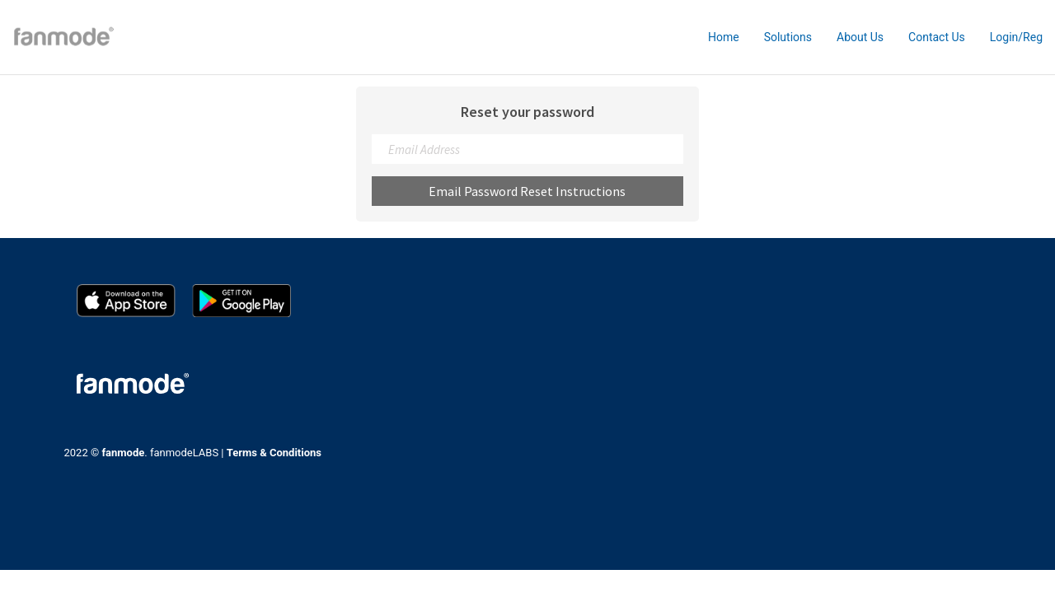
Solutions (788, 37)
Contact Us (936, 37)
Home (723, 37)
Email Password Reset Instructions (527, 191)
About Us (860, 37)
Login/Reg (1016, 37)
